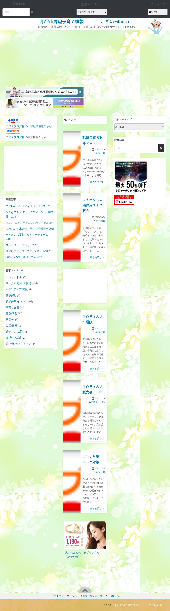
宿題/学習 (11, 313)
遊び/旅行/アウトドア (18, 343)
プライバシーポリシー (64, 595)
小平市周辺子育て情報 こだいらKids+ (85, 21)
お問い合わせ (89, 595)
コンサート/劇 (14, 277)
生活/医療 (100, 153)
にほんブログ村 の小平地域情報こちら (29, 126)
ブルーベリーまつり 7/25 (21, 245)
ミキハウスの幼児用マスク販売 (92, 205)
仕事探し (11, 295)
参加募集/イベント (17, 301)
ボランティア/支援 (17, 289)
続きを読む (97, 182)
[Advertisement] (45, 55)
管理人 (104, 595)
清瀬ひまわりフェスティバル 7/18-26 (28, 251)
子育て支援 (12, 307)
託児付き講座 (14, 337)
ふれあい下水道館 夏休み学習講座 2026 (30, 228)
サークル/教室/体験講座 (20, 283)
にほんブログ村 (15, 137)
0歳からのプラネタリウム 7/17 (24, 257)
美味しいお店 (14, 331)
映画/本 (10, 319)
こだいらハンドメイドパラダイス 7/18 (29, 206)
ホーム (115, 595)
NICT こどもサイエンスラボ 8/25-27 (29, 222)
